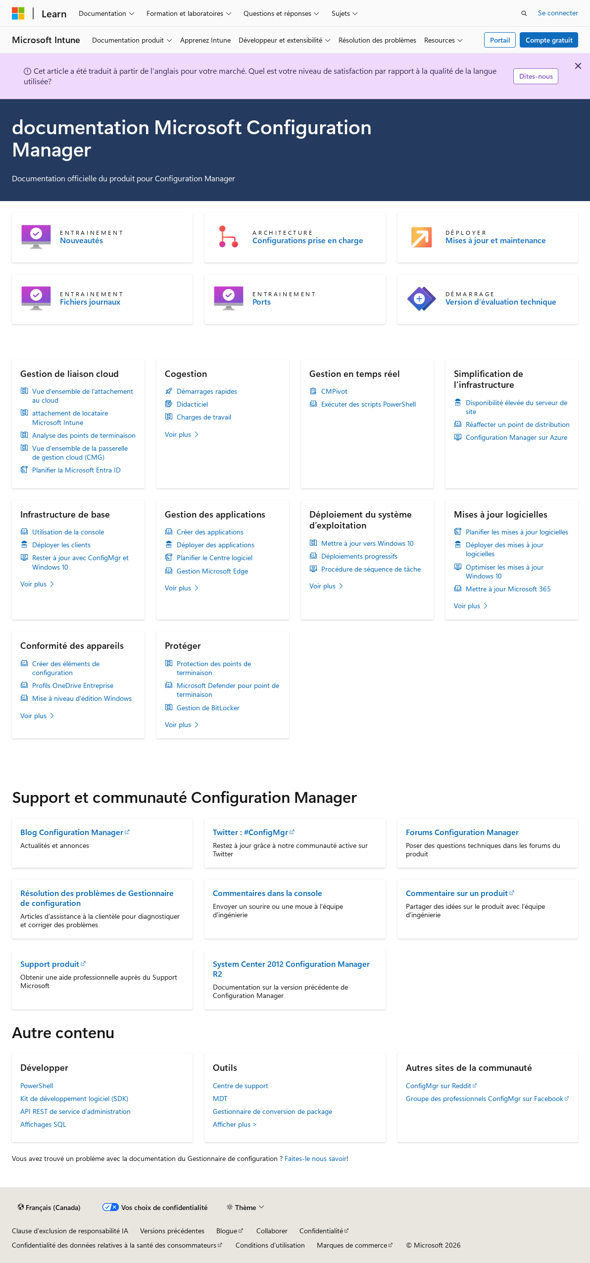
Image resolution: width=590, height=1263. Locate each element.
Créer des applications (210, 531)
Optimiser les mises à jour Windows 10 (504, 571)
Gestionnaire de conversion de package (272, 1111)
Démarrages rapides (207, 391)
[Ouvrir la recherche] (524, 13)
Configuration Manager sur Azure (516, 437)
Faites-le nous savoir (315, 1158)
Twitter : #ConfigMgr (250, 832)
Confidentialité (321, 1230)
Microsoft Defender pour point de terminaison (228, 690)
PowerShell (36, 1085)
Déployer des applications (215, 544)
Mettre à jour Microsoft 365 (508, 588)
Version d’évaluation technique (500, 302)
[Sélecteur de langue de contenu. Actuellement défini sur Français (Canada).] (49, 1207)
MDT (220, 1098)
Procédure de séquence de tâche (371, 569)
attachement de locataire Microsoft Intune (70, 417)
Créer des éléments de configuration (65, 668)
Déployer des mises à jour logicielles (504, 549)
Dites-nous (536, 76)
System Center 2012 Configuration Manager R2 (291, 968)
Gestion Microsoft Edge (212, 571)
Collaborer (272, 1230)
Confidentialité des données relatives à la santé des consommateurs (114, 1245)
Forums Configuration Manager (462, 832)
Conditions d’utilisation (270, 1245)
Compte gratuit (549, 40)
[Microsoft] (18, 13)
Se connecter (558, 12)
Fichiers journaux (90, 302)
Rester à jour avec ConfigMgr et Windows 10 (80, 562)
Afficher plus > (235, 1124)
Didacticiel (192, 404)
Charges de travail (204, 417)
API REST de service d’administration (75, 1111)
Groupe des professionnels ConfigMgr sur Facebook (484, 1098)
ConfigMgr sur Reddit (438, 1085)
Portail (500, 40)
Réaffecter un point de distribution (518, 424)
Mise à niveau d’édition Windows (82, 698)
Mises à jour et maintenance (495, 240)
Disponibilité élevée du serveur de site (516, 407)
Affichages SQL (43, 1124)
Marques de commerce (352, 1245)
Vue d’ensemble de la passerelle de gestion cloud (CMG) (80, 453)
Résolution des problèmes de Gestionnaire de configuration (97, 898)
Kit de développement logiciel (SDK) (74, 1098)
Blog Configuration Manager (71, 832)
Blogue (226, 1230)
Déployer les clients (61, 544)
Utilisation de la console (68, 531)
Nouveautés (81, 240)
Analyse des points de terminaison (84, 435)
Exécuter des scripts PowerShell (368, 404)
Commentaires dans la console (267, 893)
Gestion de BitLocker (208, 707)
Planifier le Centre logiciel (214, 557)
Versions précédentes (172, 1230)
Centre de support (240, 1085)
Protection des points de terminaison (214, 668)
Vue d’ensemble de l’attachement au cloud (82, 396)
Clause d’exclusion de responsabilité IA (70, 1230)
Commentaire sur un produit (457, 893)
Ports (261, 302)
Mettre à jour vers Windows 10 (367, 543)
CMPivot (334, 391)
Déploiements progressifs (359, 556)
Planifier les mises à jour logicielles (517, 531)
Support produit (49, 963)
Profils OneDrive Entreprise (72, 685)
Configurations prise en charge (307, 240)
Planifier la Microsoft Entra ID (76, 470)
